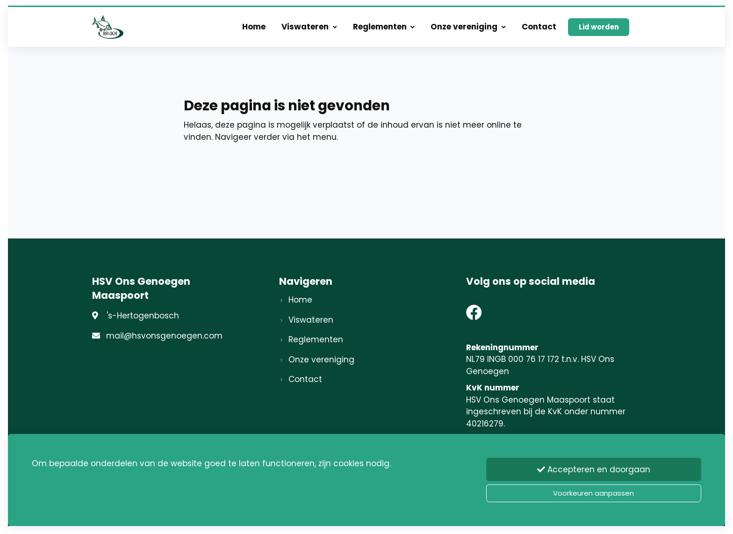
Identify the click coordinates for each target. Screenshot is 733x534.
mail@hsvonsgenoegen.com (164, 335)
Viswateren (309, 29)
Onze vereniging (468, 29)
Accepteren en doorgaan (593, 470)
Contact (539, 29)
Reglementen (384, 29)
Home (254, 29)
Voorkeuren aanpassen (593, 493)
